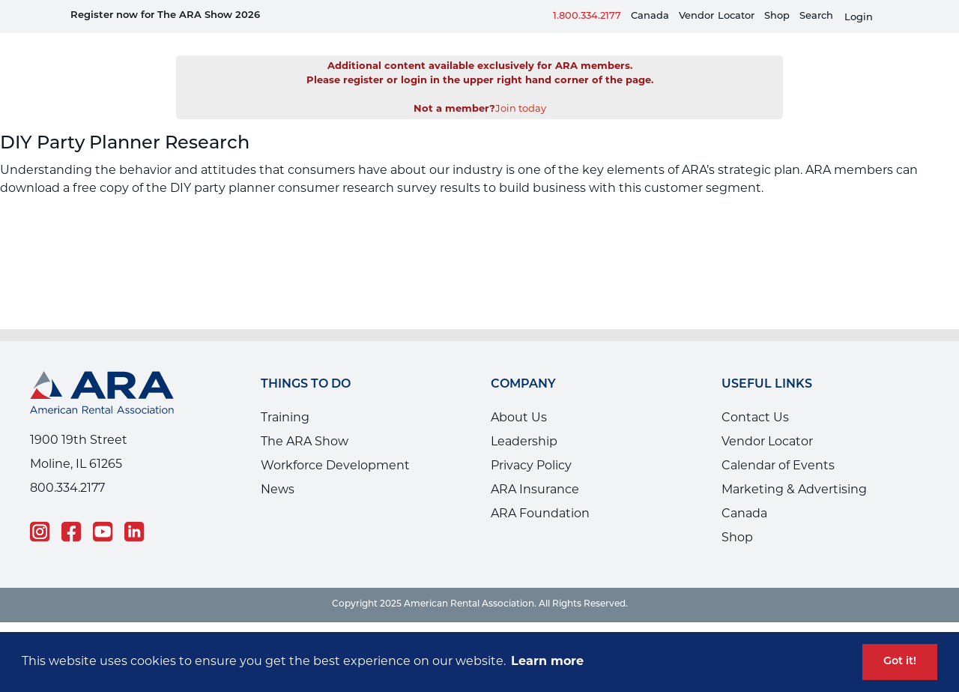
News (277, 468)
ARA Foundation (540, 492)
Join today (520, 86)
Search (816, 16)
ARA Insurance (535, 468)
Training (285, 396)
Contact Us (755, 396)
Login (858, 17)
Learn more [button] (547, 662)
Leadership (524, 420)
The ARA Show (304, 420)
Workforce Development (335, 444)
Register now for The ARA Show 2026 (165, 15)
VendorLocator (716, 16)
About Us (519, 396)
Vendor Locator (767, 420)
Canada (650, 16)
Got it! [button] (899, 661)
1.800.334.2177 (587, 16)
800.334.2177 (67, 466)
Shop (777, 16)
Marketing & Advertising (794, 468)
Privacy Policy (531, 444)
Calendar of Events (778, 444)
